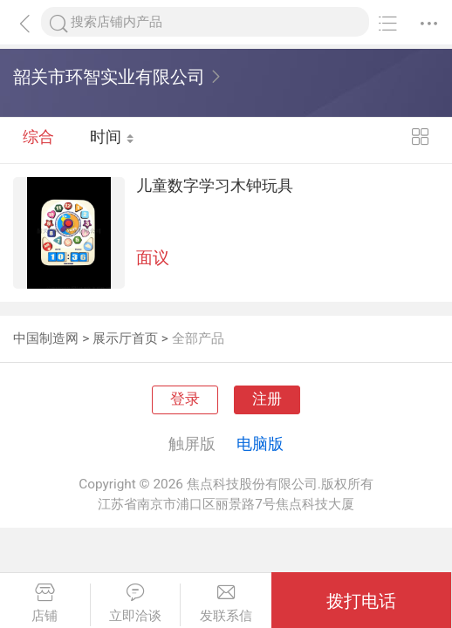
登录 (185, 399)
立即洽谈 (135, 603)
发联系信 (226, 603)
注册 (267, 399)
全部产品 (198, 338)
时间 (112, 140)
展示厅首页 (125, 338)
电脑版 (260, 443)
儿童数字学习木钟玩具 (375, 193)
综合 (38, 140)
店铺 (45, 603)
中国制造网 (46, 338)
